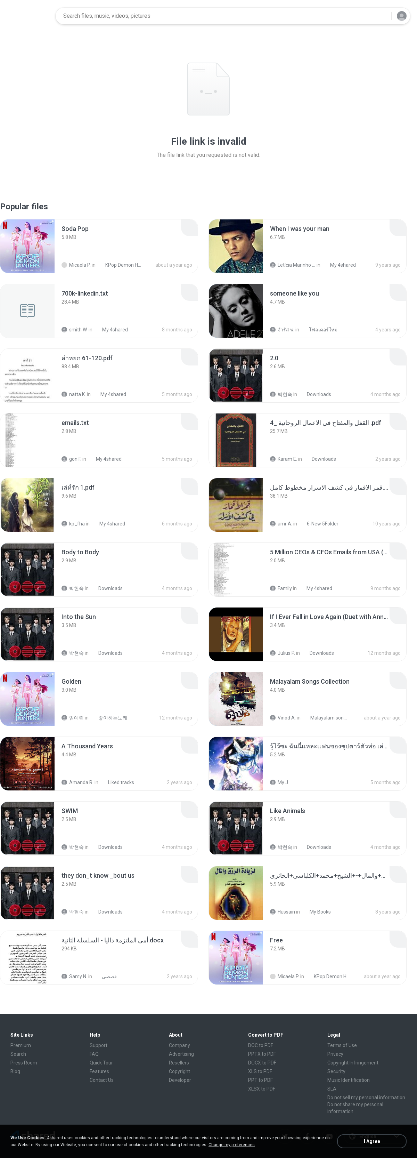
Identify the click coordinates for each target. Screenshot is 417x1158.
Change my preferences (231, 1144)
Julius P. (282, 653)
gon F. (71, 459)
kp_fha (73, 523)
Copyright (179, 1071)
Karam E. (283, 459)
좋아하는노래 (109, 718)
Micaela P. (76, 265)
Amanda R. (77, 782)
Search (18, 1054)
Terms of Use (342, 1045)
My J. (279, 782)
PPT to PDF (260, 1080)
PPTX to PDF (262, 1054)
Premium (20, 1045)
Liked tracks (117, 782)
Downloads (315, 394)
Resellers (179, 1062)
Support (98, 1045)
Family (281, 588)
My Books (316, 912)
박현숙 (281, 394)
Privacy (335, 1054)
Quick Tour (101, 1062)
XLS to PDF (260, 1071)
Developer (180, 1080)
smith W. (75, 329)
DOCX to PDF (262, 1062)
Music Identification (348, 1080)
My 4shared (339, 265)
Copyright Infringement (352, 1062)
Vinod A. (283, 718)
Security (336, 1071)
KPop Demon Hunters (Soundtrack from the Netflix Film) (120, 265)
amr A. (281, 523)
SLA (331, 1089)
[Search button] (382, 16)
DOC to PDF (260, 1045)
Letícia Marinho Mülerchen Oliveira (293, 265)
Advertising (181, 1054)
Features (99, 1071)
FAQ (94, 1054)
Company (179, 1045)
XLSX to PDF (261, 1089)
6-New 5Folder (318, 523)
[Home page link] (28, 16)
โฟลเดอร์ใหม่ (319, 329)
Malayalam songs (325, 718)
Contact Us (102, 1080)
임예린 (73, 718)
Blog (15, 1071)
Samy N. (74, 976)
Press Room (23, 1062)
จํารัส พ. (282, 329)
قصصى (105, 976)
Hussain (282, 912)
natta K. (74, 394)
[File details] (27, 246)
